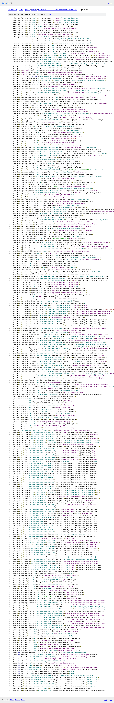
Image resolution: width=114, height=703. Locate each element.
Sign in (110, 3)
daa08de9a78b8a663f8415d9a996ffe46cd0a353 (57, 9)
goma (27, 9)
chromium (12, 9)
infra (21, 9)
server (34, 9)
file (49, 14)
